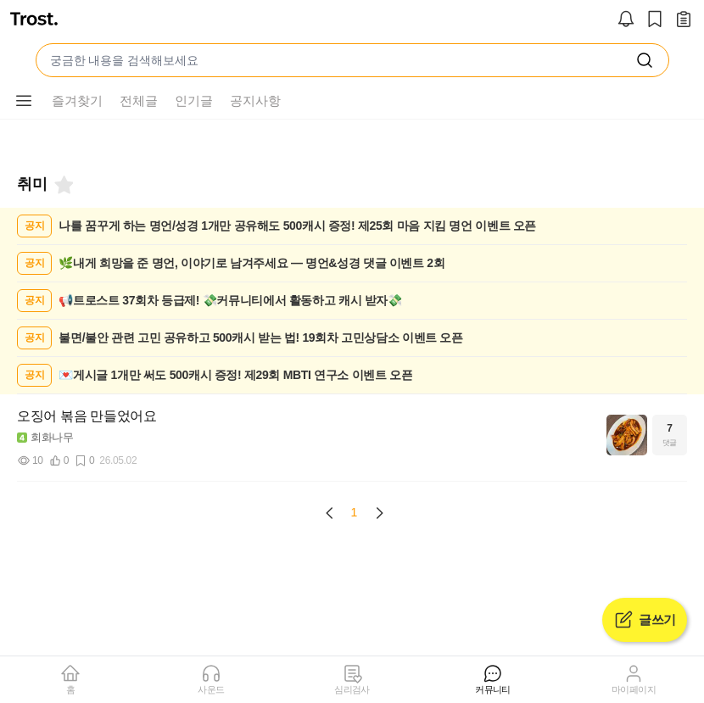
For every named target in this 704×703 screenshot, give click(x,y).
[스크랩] (655, 20)
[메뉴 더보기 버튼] (23, 101)
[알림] (626, 20)
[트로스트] (34, 20)
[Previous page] (330, 513)
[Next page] (379, 513)
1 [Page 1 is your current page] (354, 512)
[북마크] (63, 185)
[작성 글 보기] (683, 20)
